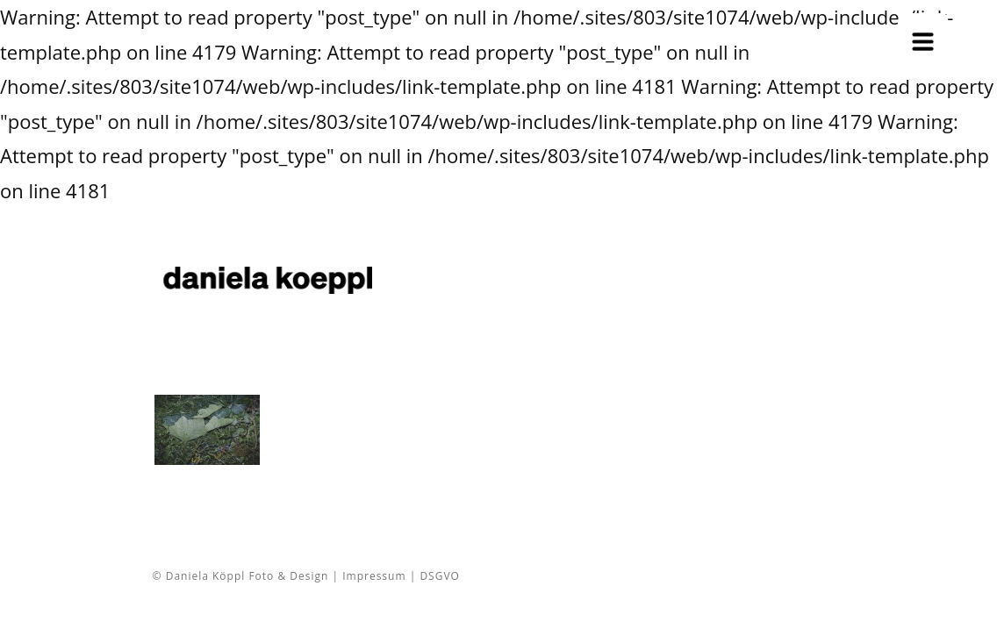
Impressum (373, 575)
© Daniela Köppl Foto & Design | (248, 575)
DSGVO (440, 575)
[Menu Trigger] (923, 37)
